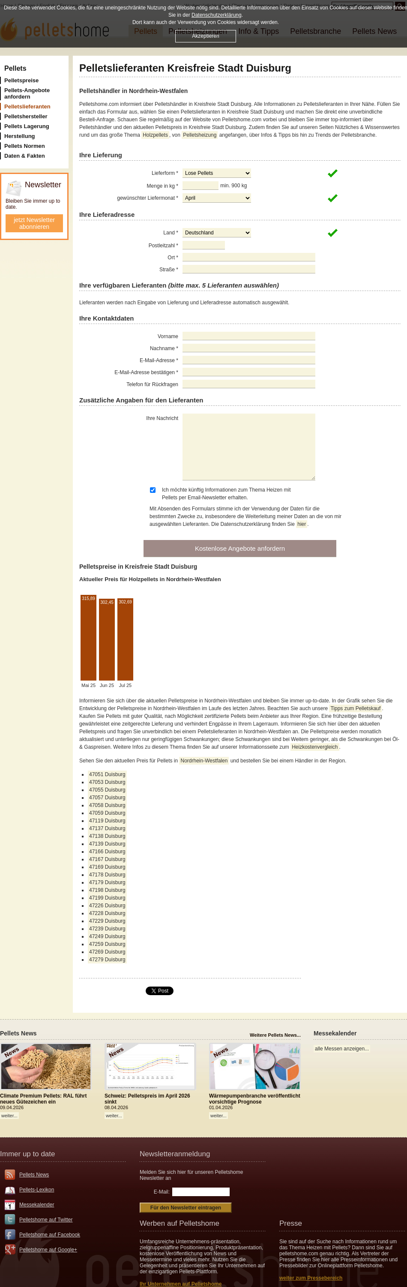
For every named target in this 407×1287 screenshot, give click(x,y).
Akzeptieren (205, 36)
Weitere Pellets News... (275, 1035)
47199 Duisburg (107, 898)
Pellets (15, 68)
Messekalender (36, 1205)
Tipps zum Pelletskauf (355, 708)
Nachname (164, 348)
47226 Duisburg (107, 906)
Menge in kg (162, 186)
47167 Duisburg (107, 859)
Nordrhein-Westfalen (203, 761)
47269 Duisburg (107, 952)
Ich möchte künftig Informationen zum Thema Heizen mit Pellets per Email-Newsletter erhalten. (226, 494)
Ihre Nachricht (162, 418)
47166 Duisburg (107, 852)
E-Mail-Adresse (159, 360)
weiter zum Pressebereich (310, 1278)
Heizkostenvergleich (315, 747)
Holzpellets (155, 135)
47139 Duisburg (107, 844)
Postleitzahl (163, 246)
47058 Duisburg (107, 805)
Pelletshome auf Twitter (46, 1220)
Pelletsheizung (199, 135)
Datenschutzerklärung (217, 15)
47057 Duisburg (107, 798)
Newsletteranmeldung (175, 1154)
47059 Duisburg (107, 813)
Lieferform (165, 173)
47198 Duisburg (107, 890)
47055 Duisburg (107, 790)
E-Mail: (162, 1192)
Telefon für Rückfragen (152, 384)
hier (301, 524)
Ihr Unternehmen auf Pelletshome (180, 1284)
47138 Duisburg (107, 836)
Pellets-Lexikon (36, 1190)
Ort (173, 258)
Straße (168, 270)
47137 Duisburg (107, 828)
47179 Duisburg (107, 882)
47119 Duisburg (107, 821)
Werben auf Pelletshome (179, 1223)
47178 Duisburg (107, 875)
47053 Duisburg (107, 782)
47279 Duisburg (107, 960)
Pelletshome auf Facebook (49, 1235)
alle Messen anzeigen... (342, 1049)
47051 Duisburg (107, 774)
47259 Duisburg (107, 944)
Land (170, 233)
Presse (290, 1223)
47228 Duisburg (107, 913)
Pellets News (34, 1175)
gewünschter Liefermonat (147, 198)
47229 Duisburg (107, 921)
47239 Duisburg (107, 929)
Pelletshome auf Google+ (48, 1250)
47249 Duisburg (107, 936)
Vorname (168, 336)
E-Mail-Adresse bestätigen (146, 372)
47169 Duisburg (107, 867)
